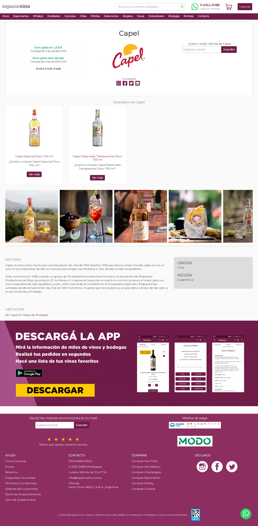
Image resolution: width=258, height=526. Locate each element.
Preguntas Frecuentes (20, 477)
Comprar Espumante (146, 477)
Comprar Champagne (146, 472)
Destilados (53, 16)
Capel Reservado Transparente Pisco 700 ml (97, 158)
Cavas (140, 16)
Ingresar (244, 6)
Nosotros (11, 472)
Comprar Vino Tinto (144, 461)
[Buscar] (182, 6)
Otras (83, 16)
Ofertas (95, 16)
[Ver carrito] (229, 6)
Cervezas (70, 16)
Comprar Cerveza (143, 489)
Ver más (34, 174)
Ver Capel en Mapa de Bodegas (26, 315)
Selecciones (111, 16)
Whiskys (38, 16)
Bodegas (173, 16)
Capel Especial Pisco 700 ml (34, 156)
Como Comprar (15, 461)
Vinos (5, 16)
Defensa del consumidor (21, 489)
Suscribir (229, 49)
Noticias (189, 16)
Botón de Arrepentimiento (23, 494)
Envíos (9, 466)
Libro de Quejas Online (20, 499)
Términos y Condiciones (21, 483)
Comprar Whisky (143, 483)
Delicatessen (156, 16)
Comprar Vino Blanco (146, 466)
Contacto (203, 16)
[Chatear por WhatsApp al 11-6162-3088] (205, 6)
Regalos (128, 16)
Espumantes (21, 16)
